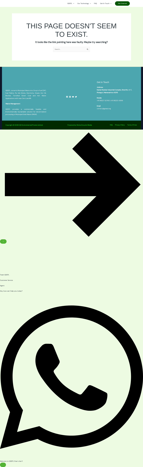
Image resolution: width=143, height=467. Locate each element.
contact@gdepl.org (104, 109)
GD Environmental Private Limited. (31, 125)
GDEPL (70, 3)
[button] (73, 3)
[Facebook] (67, 97)
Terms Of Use (133, 125)
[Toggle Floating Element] (3, 465)
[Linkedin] (139, 3)
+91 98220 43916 (117, 101)
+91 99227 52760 (103, 101)
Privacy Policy (121, 125)
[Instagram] (136, 3)
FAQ (95, 3)
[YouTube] (133, 3)
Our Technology (84, 3)
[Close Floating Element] (3, 241)
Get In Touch (105, 3)
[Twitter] (76, 97)
